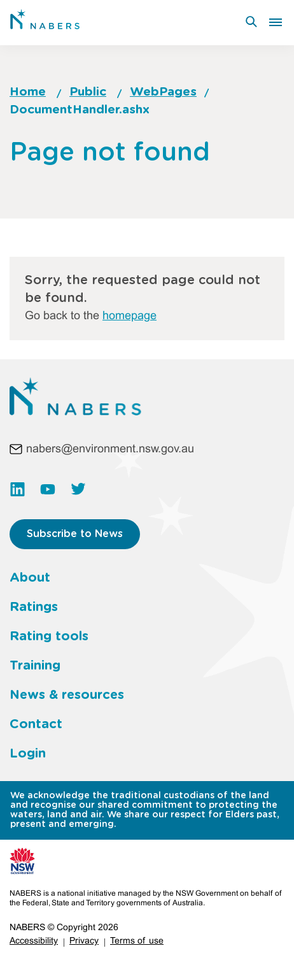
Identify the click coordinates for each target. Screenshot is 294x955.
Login (28, 753)
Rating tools (49, 636)
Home (28, 92)
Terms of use (137, 941)
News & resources (67, 695)
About (30, 577)
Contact (36, 724)
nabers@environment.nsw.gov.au (110, 449)
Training (35, 665)
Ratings (34, 607)
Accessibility (34, 941)
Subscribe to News (75, 534)
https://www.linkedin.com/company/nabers (17, 489)
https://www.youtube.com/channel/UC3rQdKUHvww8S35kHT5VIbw (47, 489)
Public (87, 92)
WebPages (163, 92)
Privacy (84, 941)
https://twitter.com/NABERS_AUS (78, 489)
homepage (129, 316)
